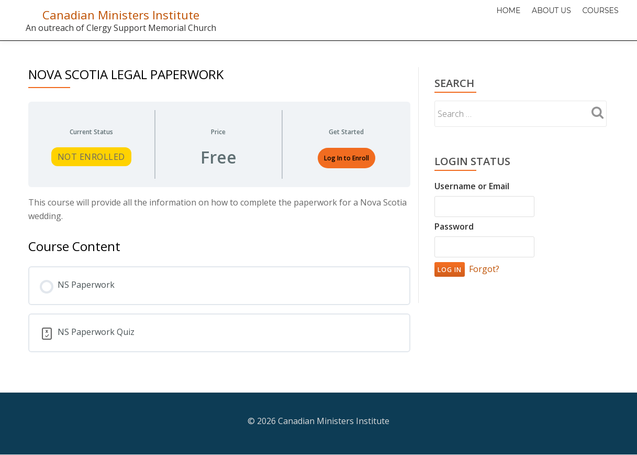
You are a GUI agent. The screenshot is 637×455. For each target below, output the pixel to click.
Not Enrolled (91, 156)
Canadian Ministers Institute (120, 14)
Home (490, 18)
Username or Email (471, 186)
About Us (540, 18)
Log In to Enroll (346, 158)
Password (454, 226)
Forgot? (484, 269)
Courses (597, 18)
